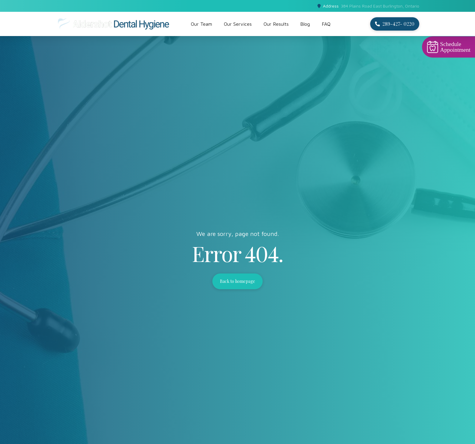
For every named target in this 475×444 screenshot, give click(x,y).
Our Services (238, 24)
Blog (305, 24)
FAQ (326, 24)
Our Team (201, 24)
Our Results (276, 24)
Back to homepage (237, 281)
